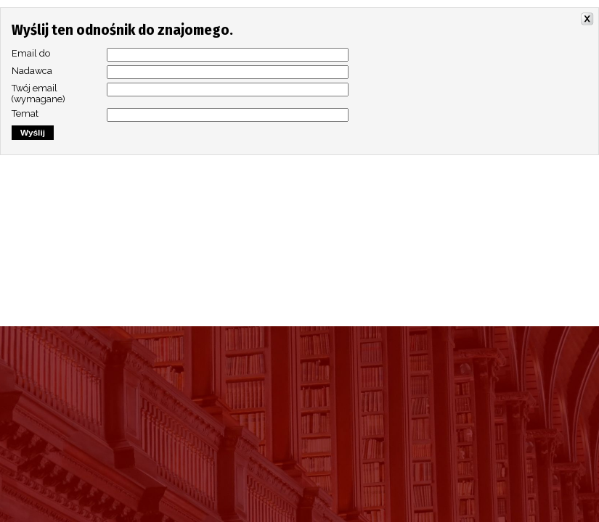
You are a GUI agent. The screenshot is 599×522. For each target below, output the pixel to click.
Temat (25, 113)
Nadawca (32, 70)
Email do (31, 53)
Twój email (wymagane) (38, 93)
